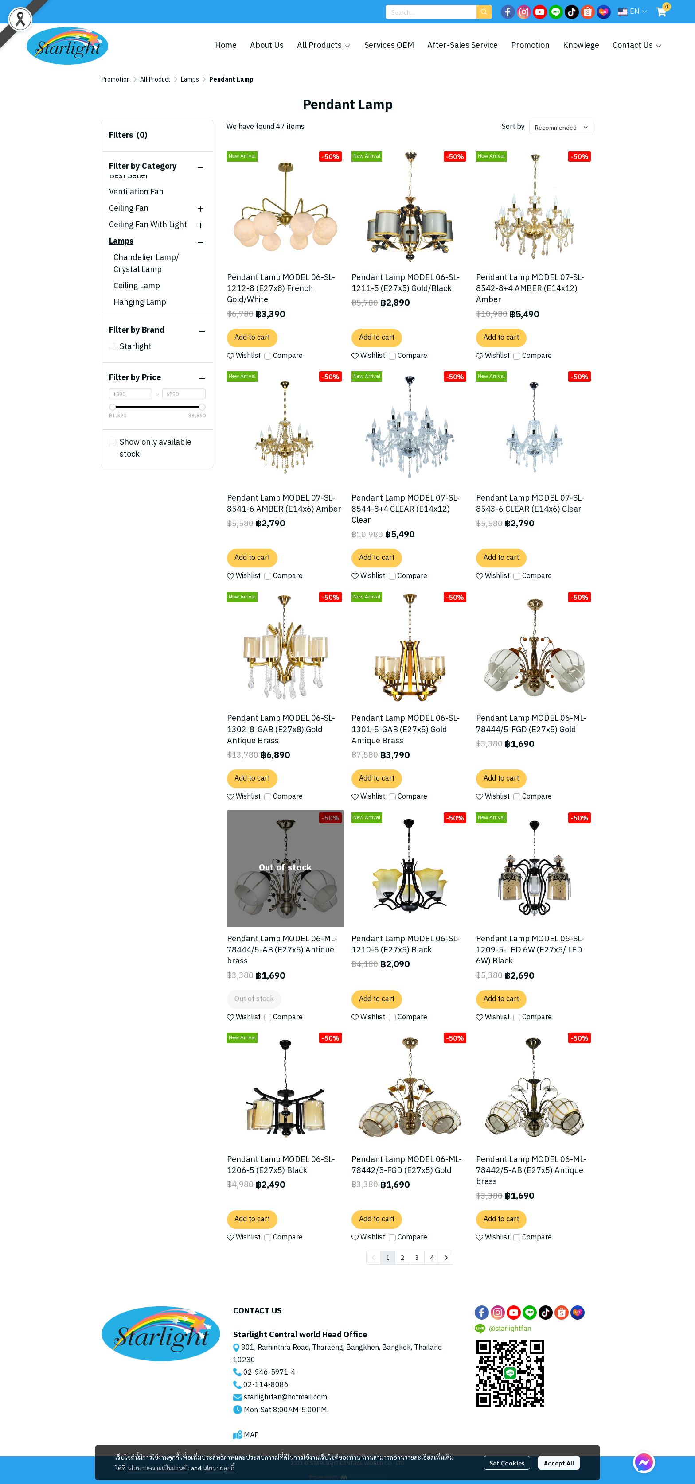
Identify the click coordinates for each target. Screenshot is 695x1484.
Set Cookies (506, 1463)
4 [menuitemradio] (431, 1257)
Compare (288, 356)
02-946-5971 (266, 1373)
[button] (438, 12)
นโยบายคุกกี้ (218, 1468)
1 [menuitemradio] (388, 1257)
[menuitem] (446, 1258)
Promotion (116, 79)
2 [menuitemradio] (402, 1257)
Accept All (559, 1463)
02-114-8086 (266, 1385)
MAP (251, 1435)
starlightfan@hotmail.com (285, 1397)
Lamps (190, 79)
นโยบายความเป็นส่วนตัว (158, 1468)
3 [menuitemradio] (417, 1257)
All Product (155, 79)
